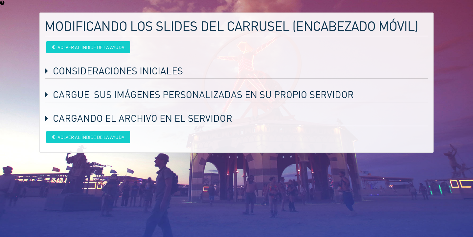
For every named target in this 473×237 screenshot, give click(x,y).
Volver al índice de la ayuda (90, 47)
